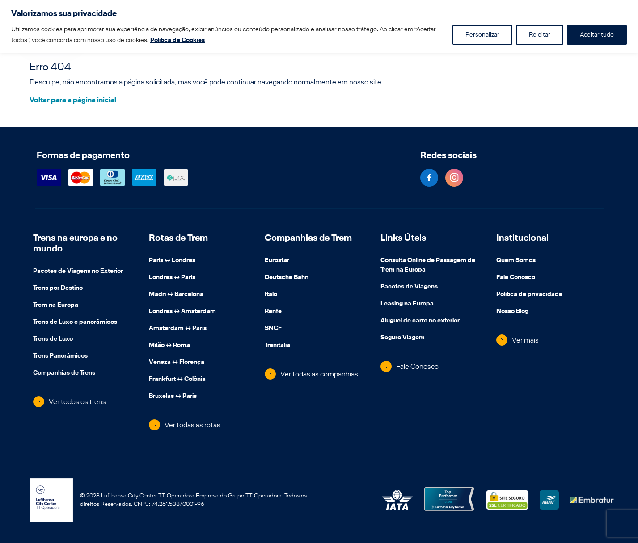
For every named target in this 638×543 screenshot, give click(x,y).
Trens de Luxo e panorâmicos (75, 322)
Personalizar (482, 34)
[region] (319, 26)
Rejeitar (539, 34)
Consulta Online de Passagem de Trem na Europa (427, 265)
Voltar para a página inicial (73, 99)
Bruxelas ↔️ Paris (173, 396)
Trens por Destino (58, 288)
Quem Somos (516, 261)
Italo (271, 295)
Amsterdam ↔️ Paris (178, 329)
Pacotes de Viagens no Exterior (78, 271)
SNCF (273, 329)
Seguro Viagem (402, 338)
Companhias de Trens (64, 373)
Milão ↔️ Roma (169, 346)
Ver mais (525, 340)
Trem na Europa (55, 305)
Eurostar (277, 261)
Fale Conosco (417, 366)
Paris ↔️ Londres (172, 261)
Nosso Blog (512, 312)
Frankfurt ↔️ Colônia (177, 379)
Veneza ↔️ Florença (176, 362)
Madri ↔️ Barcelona (176, 295)
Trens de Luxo (53, 339)
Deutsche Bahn (286, 278)
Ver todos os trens (77, 401)
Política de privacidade (529, 295)
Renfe (273, 312)
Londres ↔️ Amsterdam (182, 312)
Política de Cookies (177, 40)
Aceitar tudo (597, 34)
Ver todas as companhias (319, 374)
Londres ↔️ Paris (172, 278)
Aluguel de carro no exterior (420, 321)
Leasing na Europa (407, 304)
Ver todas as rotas (192, 425)
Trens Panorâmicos (60, 356)
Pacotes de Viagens (409, 287)
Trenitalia (277, 346)
